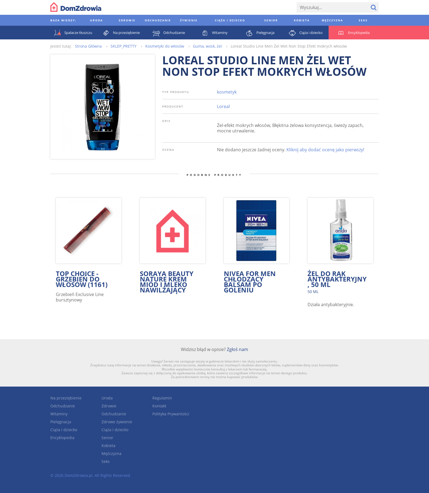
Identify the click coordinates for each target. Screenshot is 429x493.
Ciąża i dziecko (63, 429)
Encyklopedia (62, 437)
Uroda (107, 398)
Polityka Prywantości (170, 413)
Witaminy (59, 413)
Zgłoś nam (237, 349)
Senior (107, 437)
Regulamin (162, 398)
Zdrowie (109, 405)
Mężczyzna (111, 453)
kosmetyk (227, 92)
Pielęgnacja (60, 421)
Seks (106, 461)
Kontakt (159, 405)
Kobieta (108, 445)
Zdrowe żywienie (117, 421)
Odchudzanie (62, 405)
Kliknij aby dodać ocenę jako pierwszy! (325, 150)
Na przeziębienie (66, 398)
